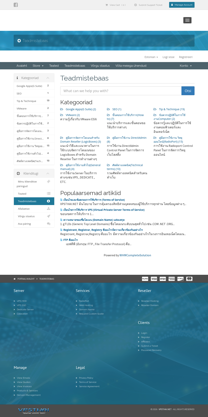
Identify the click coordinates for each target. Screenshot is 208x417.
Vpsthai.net (165, 409)
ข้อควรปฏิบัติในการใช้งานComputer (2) (169, 117)
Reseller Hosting (148, 301)
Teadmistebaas (74, 65)
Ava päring (34, 223)
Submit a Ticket (148, 346)
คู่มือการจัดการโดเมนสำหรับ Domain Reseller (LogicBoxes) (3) (80, 139)
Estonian (151, 57)
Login (142, 333)
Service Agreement (87, 386)
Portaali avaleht (26, 278)
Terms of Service (86, 382)
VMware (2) (70, 115)
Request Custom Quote (90, 313)
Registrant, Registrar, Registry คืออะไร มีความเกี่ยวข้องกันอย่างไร (101, 230)
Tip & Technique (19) (169, 109)
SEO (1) (114, 109)
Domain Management (27, 395)
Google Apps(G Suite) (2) (78, 109)
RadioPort (82, 301)
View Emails (22, 378)
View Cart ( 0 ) (115, 5)
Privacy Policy (84, 378)
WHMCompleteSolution (135, 255)
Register (144, 337)
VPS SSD (20, 305)
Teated (54, 65)
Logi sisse (169, 57)
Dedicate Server (24, 309)
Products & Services (26, 390)
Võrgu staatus (100, 65)
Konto (186, 65)
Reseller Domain (148, 305)
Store (38, 65)
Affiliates (144, 341)
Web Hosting (84, 305)
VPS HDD (20, 301)
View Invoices (23, 386)
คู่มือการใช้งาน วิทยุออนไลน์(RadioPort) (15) (168, 139)
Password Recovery (149, 350)
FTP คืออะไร (69, 240)
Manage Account (181, 4)
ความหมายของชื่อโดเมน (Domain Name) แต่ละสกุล (92, 220)
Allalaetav (34, 208)
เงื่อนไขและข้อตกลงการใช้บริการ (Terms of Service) (92, 200)
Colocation (21, 313)
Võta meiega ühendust (130, 65)
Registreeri (186, 57)
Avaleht (22, 65)
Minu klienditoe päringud (34, 183)
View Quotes (22, 382)
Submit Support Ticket (148, 5)
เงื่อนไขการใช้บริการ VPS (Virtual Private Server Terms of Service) (102, 210)
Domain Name (85, 309)
